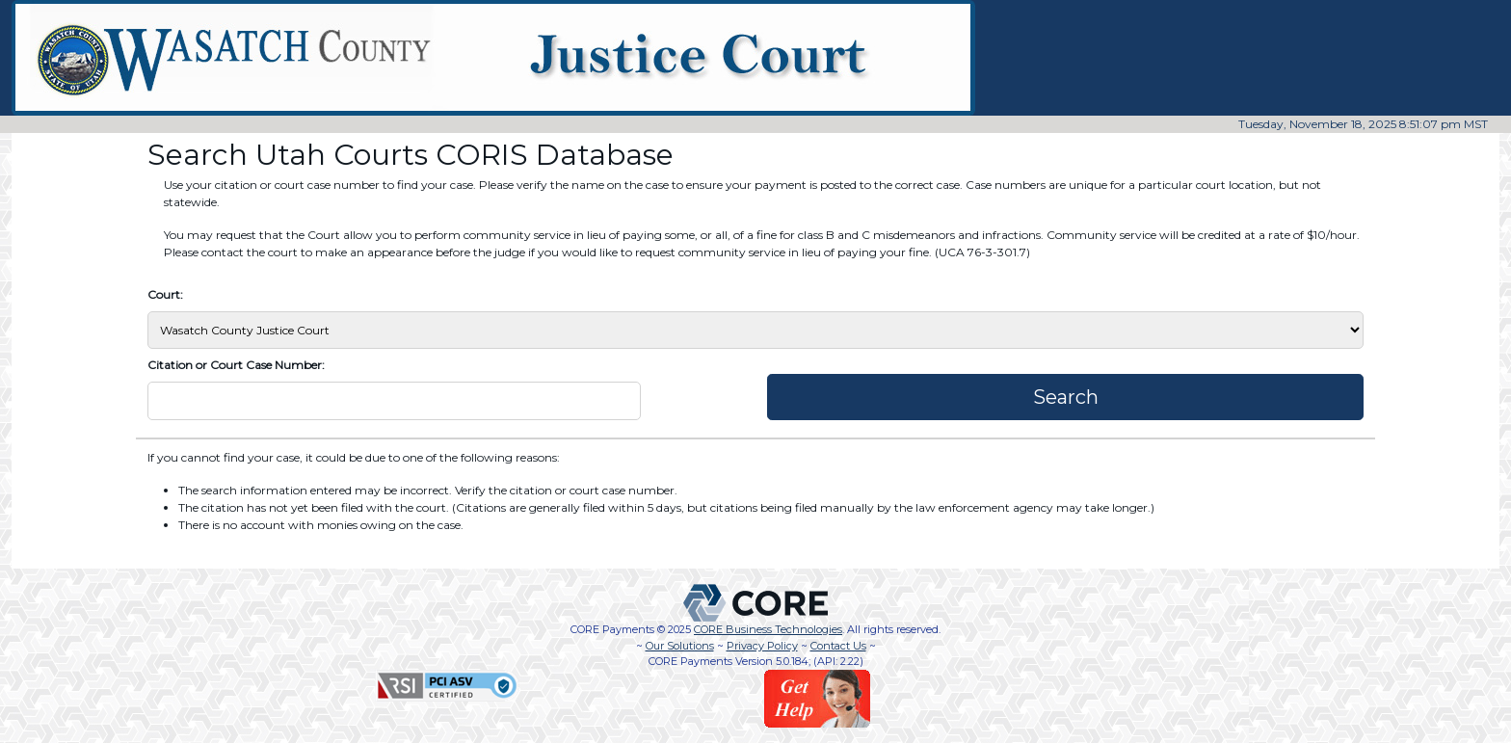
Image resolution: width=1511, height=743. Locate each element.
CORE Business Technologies (768, 629)
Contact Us (838, 645)
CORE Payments (612, 629)
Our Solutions (680, 645)
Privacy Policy (762, 645)
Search (1066, 397)
